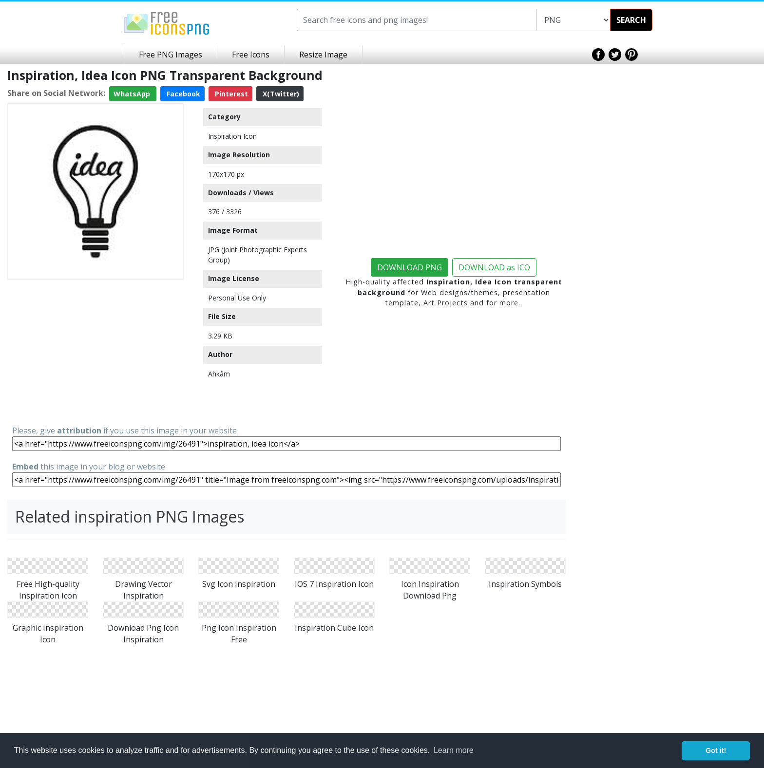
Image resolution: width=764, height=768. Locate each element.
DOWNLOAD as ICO (494, 267)
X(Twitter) (280, 93)
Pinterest (230, 93)
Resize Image (323, 54)
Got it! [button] (716, 750)
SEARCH (631, 20)
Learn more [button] (454, 750)
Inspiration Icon (232, 136)
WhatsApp (133, 93)
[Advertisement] (95, 351)
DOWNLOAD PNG (409, 267)
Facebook (182, 93)
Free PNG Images (170, 54)
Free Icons (250, 54)
